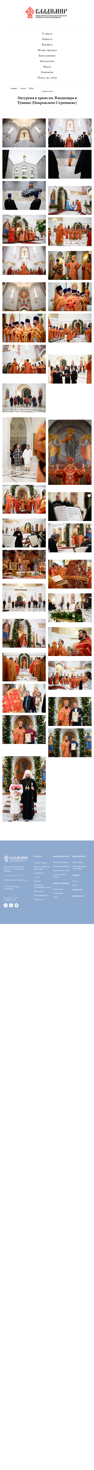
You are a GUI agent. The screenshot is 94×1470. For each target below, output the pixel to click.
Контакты (47, 72)
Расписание (58, 889)
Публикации (77, 862)
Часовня (37, 881)
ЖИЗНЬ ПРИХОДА (61, 856)
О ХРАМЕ (38, 856)
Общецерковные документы (79, 867)
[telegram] (6, 907)
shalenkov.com (10, 900)
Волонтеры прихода (61, 866)
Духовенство (39, 873)
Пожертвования (40, 895)
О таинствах (58, 893)
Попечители (39, 891)
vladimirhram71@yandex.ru (15, 880)
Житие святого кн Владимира (41, 868)
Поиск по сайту (47, 77)
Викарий (47, 44)
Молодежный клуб (61, 870)
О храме (47, 33)
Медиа (47, 66)
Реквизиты (38, 899)
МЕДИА (75, 875)
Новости (47, 39)
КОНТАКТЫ (77, 896)
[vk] (11, 907)
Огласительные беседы (59, 875)
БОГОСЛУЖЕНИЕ (61, 883)
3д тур (36, 877)
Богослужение (47, 55)
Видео (74, 881)
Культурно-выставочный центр (42, 886)
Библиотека (47, 61)
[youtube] (16, 907)
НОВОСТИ (77, 889)
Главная (13, 88)
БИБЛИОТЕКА (79, 856)
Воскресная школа (61, 862)
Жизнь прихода (47, 50)
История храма (40, 863)
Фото (31, 88)
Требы (55, 897)
